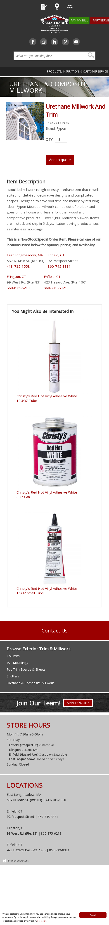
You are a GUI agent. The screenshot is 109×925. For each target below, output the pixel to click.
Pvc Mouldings (17, 662)
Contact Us (55, 630)
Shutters (13, 676)
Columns (13, 656)
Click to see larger (20, 105)
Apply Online (78, 703)
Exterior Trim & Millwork (46, 648)
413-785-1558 (18, 266)
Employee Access (15, 861)
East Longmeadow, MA (25, 255)
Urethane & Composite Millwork (48, 87)
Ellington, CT (16, 276)
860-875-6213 (18, 288)
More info (42, 920)
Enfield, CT (56, 255)
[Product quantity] (61, 139)
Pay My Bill (83, 20)
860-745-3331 (59, 266)
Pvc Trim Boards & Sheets (26, 669)
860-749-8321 (55, 288)
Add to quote (60, 159)
